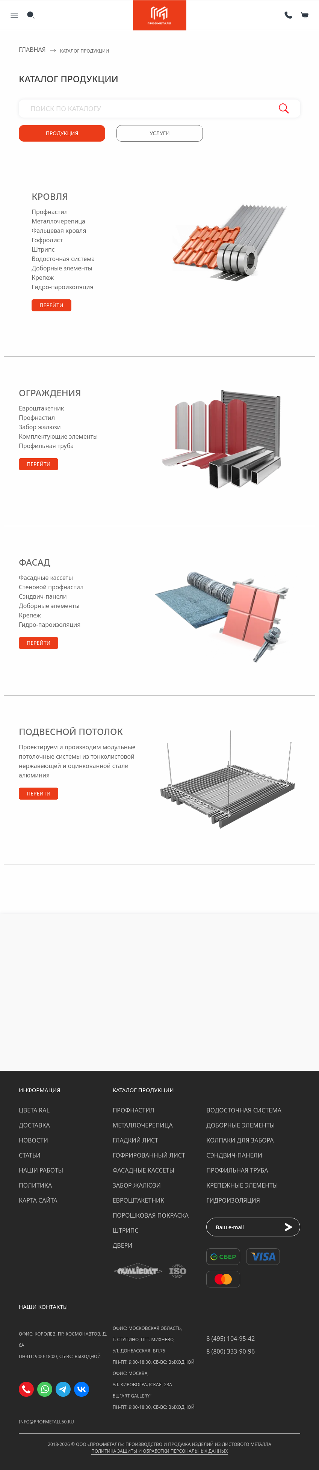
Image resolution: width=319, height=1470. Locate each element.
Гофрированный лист (149, 1155)
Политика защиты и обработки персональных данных (159, 1451)
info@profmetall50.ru (46, 1422)
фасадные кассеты (46, 578)
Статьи (30, 1155)
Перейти (51, 305)
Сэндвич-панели (234, 1155)
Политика (35, 1185)
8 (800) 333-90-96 (230, 1351)
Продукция (62, 133)
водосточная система (63, 259)
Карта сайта (38, 1200)
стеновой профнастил (51, 587)
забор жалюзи (40, 427)
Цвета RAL (34, 1110)
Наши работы (41, 1170)
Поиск (284, 108)
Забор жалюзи (137, 1185)
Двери (123, 1245)
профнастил (50, 212)
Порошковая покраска (151, 1215)
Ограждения (50, 393)
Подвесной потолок (71, 732)
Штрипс (126, 1230)
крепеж (43, 277)
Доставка (34, 1125)
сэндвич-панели (43, 596)
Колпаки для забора (240, 1140)
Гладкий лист (136, 1140)
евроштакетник (41, 408)
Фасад (34, 562)
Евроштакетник (138, 1200)
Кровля (50, 196)
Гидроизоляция (233, 1200)
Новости (33, 1140)
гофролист (47, 240)
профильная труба (46, 446)
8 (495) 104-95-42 (230, 1338)
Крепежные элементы (242, 1185)
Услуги (159, 133)
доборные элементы (62, 268)
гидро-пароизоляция (62, 287)
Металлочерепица (143, 1125)
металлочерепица (58, 221)
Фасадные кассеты (143, 1170)
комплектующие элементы (53, 436)
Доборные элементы (240, 1125)
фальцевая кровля (59, 230)
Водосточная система (243, 1110)
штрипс (43, 249)
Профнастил (133, 1110)
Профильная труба (237, 1170)
